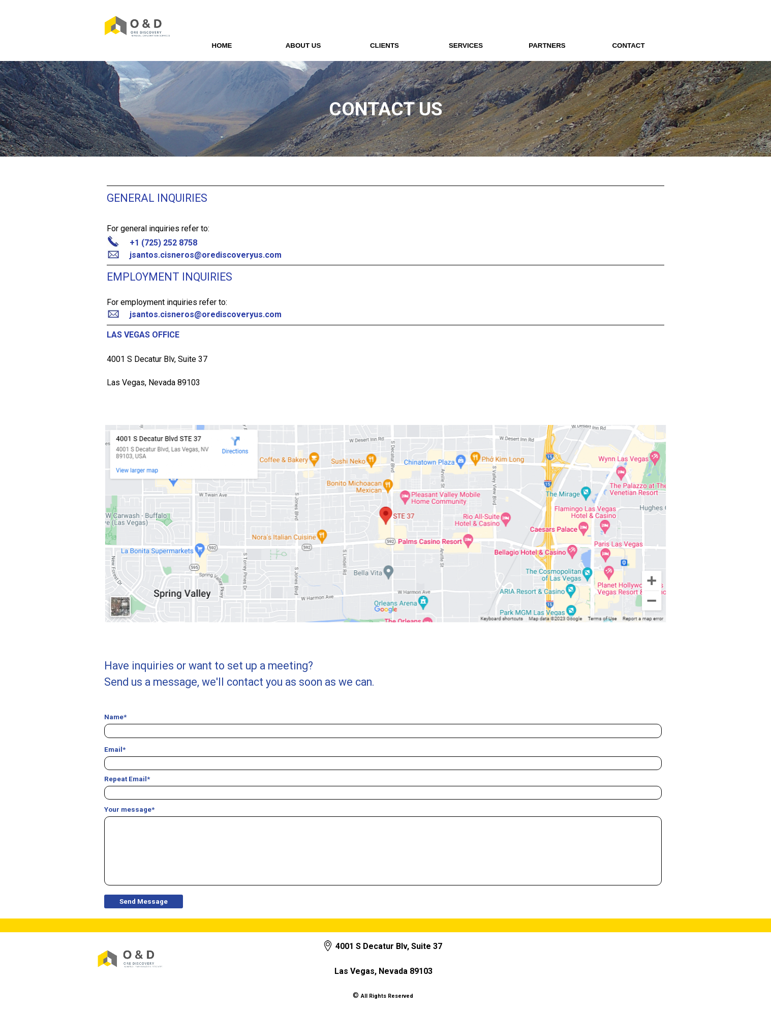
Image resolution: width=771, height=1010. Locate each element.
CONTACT (628, 45)
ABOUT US (303, 45)
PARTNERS (547, 45)
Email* (115, 749)
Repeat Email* (127, 779)
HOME (222, 45)
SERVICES (466, 45)
